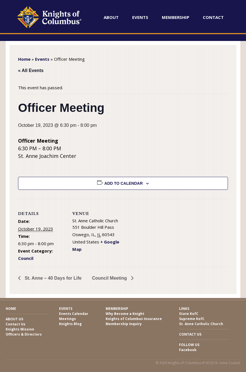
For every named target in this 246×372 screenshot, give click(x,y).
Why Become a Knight (125, 313)
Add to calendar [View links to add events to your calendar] (123, 183)
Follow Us (189, 344)
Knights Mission (20, 329)
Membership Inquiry (124, 323)
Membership (175, 17)
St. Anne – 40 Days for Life (52, 278)
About (111, 17)
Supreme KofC (191, 318)
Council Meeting (110, 278)
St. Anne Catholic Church (201, 323)
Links (184, 308)
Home (24, 59)
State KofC (188, 313)
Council (25, 258)
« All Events (30, 70)
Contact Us (15, 324)
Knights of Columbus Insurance (134, 318)
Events (140, 17)
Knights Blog (70, 323)
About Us (14, 319)
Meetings (67, 318)
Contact (213, 17)
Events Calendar (73, 313)
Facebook (188, 349)
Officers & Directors (24, 334)
